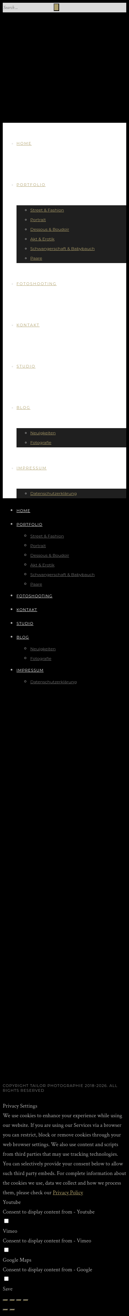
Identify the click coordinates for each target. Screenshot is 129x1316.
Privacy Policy (68, 1192)
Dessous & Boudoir (49, 229)
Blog (23, 407)
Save (7, 1289)
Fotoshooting (37, 283)
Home (24, 143)
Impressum (32, 468)
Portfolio (31, 184)
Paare (36, 258)
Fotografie (40, 442)
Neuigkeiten (43, 432)
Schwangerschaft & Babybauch (62, 248)
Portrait (38, 219)
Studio (26, 366)
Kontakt (28, 325)
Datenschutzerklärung (53, 493)
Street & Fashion (47, 210)
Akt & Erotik (42, 238)
